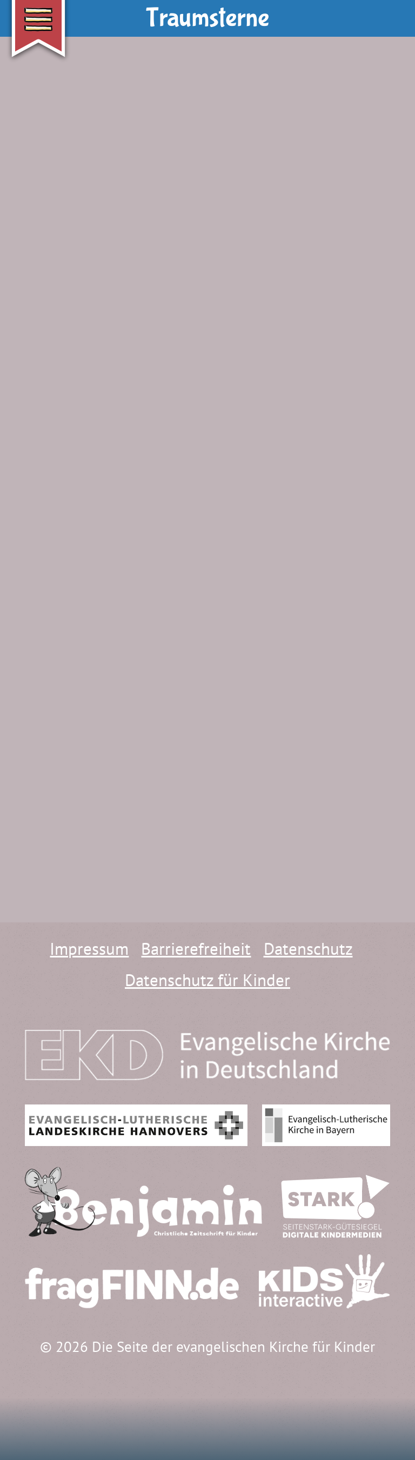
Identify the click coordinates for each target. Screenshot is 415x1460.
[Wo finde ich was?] (45, 1413)
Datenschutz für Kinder (207, 979)
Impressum (89, 948)
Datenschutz (308, 948)
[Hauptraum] (128, 1413)
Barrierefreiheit (196, 948)
